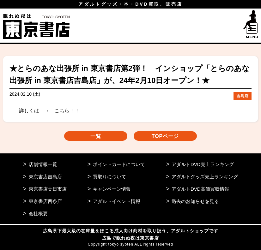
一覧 (95, 136)
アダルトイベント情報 (116, 201)
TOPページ (165, 136)
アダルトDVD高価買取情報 (200, 189)
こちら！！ (67, 110)
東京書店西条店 (45, 201)
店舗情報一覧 (43, 164)
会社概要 (38, 213)
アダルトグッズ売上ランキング (205, 176)
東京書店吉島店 (45, 176)
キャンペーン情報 (112, 189)
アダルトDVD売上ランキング (203, 164)
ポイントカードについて (119, 164)
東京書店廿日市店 (48, 189)
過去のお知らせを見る (195, 201)
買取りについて (109, 176)
